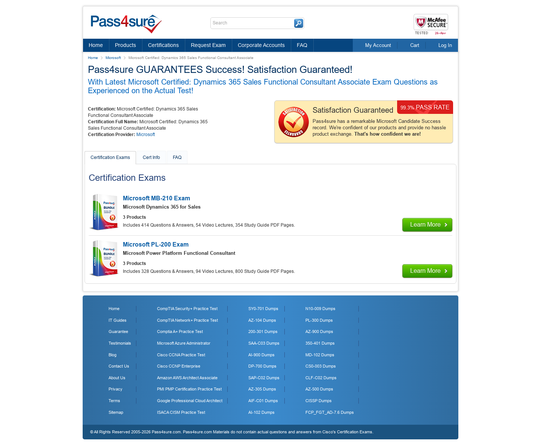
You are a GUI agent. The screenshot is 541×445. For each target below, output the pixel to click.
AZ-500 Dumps (319, 389)
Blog (112, 355)
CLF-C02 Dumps (321, 377)
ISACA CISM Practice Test (181, 412)
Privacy (115, 389)
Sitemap (116, 412)
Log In (445, 45)
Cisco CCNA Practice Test (181, 355)
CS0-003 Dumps (320, 366)
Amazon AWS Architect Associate (187, 377)
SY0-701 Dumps (263, 308)
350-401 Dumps (320, 343)
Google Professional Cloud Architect (189, 400)
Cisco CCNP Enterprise (178, 366)
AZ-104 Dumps (262, 320)
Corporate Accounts (261, 45)
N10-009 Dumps (320, 308)
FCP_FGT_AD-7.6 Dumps (329, 412)
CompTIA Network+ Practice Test (187, 320)
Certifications (163, 45)
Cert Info (151, 157)
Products (125, 45)
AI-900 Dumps (261, 355)
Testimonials (120, 343)
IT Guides (118, 320)
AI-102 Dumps (261, 412)
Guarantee (118, 331)
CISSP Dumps (318, 400)
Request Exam (208, 45)
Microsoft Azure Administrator (183, 343)
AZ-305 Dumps (262, 389)
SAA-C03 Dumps (264, 343)
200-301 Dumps (263, 331)
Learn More (425, 224)
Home (96, 45)
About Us (117, 377)
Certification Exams (110, 157)
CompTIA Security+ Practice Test (187, 308)
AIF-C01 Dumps (263, 400)
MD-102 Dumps (319, 355)
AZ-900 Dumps (319, 331)
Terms (114, 400)
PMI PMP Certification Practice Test (189, 389)
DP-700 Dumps (262, 366)
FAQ (302, 45)
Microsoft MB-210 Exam (156, 198)
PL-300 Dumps (319, 320)
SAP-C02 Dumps (264, 377)
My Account (378, 45)
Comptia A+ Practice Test (180, 331)
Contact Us (119, 366)
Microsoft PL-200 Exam (156, 244)
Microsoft (113, 58)
